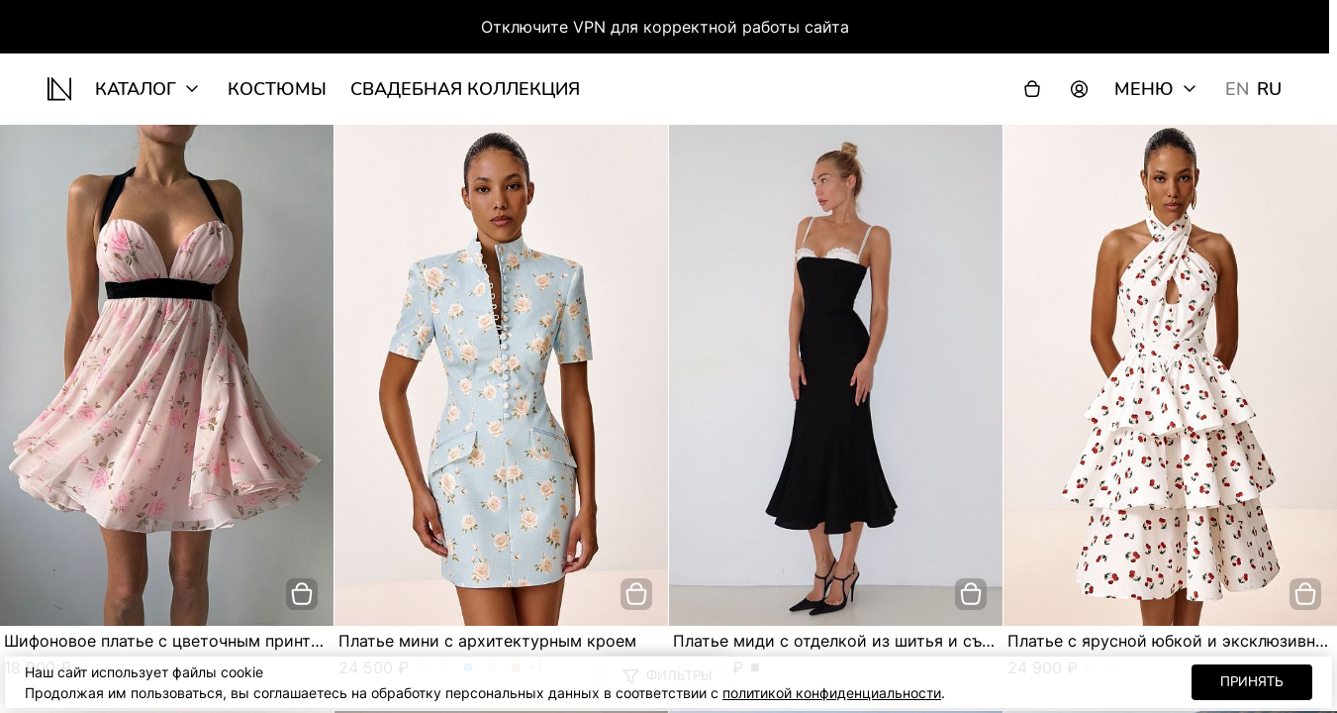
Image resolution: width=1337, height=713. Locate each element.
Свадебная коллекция (465, 89)
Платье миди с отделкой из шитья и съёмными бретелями (904, 641)
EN (1237, 89)
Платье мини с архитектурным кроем (487, 641)
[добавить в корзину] (302, 594)
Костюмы (277, 89)
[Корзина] (1032, 89)
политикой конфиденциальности (831, 692)
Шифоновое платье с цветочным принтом (168, 641)
